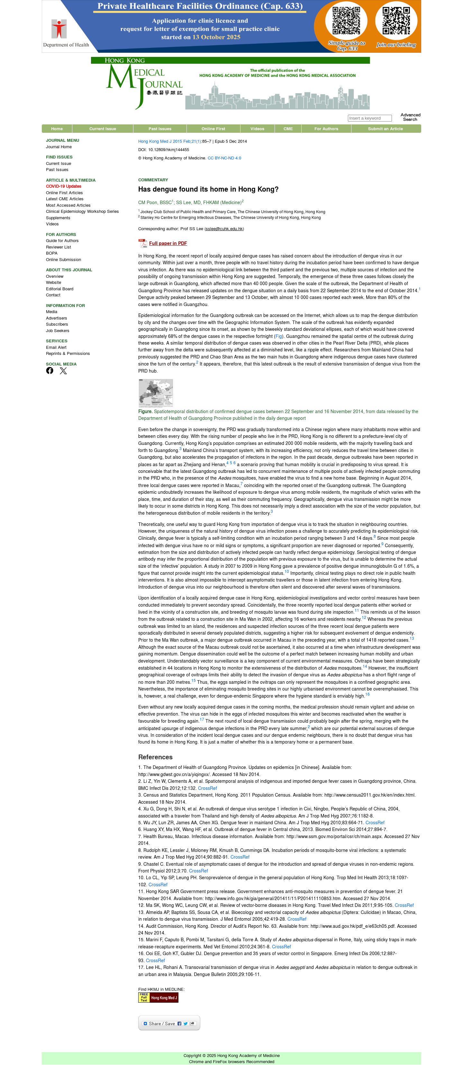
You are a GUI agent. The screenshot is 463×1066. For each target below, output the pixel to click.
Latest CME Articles (65, 200)
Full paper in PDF (168, 244)
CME (288, 130)
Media (51, 313)
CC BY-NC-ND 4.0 (224, 159)
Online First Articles (64, 194)
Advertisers (56, 319)
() (224, 230)
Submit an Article (385, 130)
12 (364, 619)
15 (193, 681)
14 (365, 667)
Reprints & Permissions (68, 355)
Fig (279, 337)
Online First (213, 130)
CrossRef (207, 789)
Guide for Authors (62, 242)
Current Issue (102, 130)
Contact (53, 296)
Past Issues (160, 130)
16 (367, 696)
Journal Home (59, 148)
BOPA (52, 254)
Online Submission (63, 260)
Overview (54, 277)
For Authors (326, 130)
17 (202, 721)
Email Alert (56, 348)
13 (412, 640)
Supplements (58, 219)
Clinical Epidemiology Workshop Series (82, 213)
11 (357, 612)
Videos (257, 130)
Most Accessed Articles (68, 206)
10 (287, 573)
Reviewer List (58, 248)
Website (53, 284)
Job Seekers (57, 332)
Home (57, 130)
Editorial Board (59, 290)
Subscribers (57, 325)
